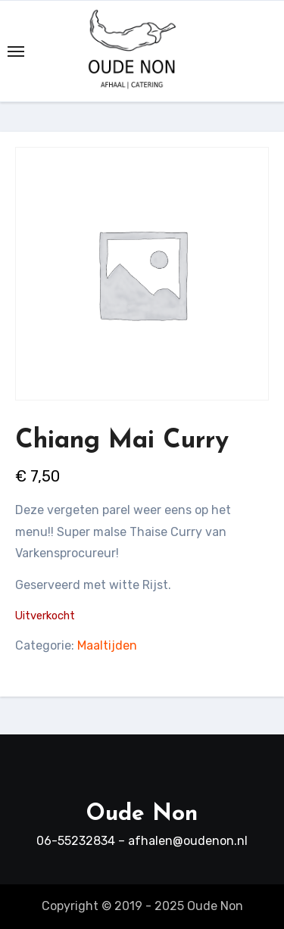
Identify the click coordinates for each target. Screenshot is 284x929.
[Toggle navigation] (16, 51)
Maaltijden (107, 645)
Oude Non (142, 814)
